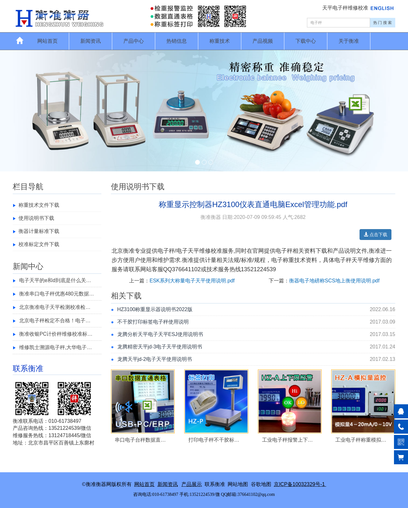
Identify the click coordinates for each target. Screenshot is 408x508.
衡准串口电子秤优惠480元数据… (56, 293)
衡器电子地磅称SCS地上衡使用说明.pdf (334, 280)
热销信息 (176, 41)
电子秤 (166, 251)
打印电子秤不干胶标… (213, 440)
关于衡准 (349, 41)
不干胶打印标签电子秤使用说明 (153, 322)
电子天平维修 (193, 251)
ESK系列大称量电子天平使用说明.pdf (192, 280)
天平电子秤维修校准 (345, 8)
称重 (288, 260)
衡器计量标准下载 (38, 231)
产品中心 (133, 41)
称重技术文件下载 (38, 205)
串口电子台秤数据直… (140, 440)
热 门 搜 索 (382, 22)
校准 (216, 251)
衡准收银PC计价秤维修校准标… (55, 334)
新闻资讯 (90, 41)
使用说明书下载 (36, 218)
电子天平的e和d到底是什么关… (55, 280)
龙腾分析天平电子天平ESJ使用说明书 (160, 334)
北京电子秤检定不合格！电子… (55, 320)
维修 (369, 260)
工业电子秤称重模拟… (360, 440)
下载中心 (305, 41)
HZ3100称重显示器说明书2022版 (155, 309)
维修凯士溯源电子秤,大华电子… (55, 347)
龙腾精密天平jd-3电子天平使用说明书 (159, 346)
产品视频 (262, 41)
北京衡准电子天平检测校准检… (55, 307)
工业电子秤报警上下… (287, 440)
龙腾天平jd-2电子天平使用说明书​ (154, 359)
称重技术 (219, 41)
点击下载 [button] (375, 234)
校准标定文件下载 (38, 244)
